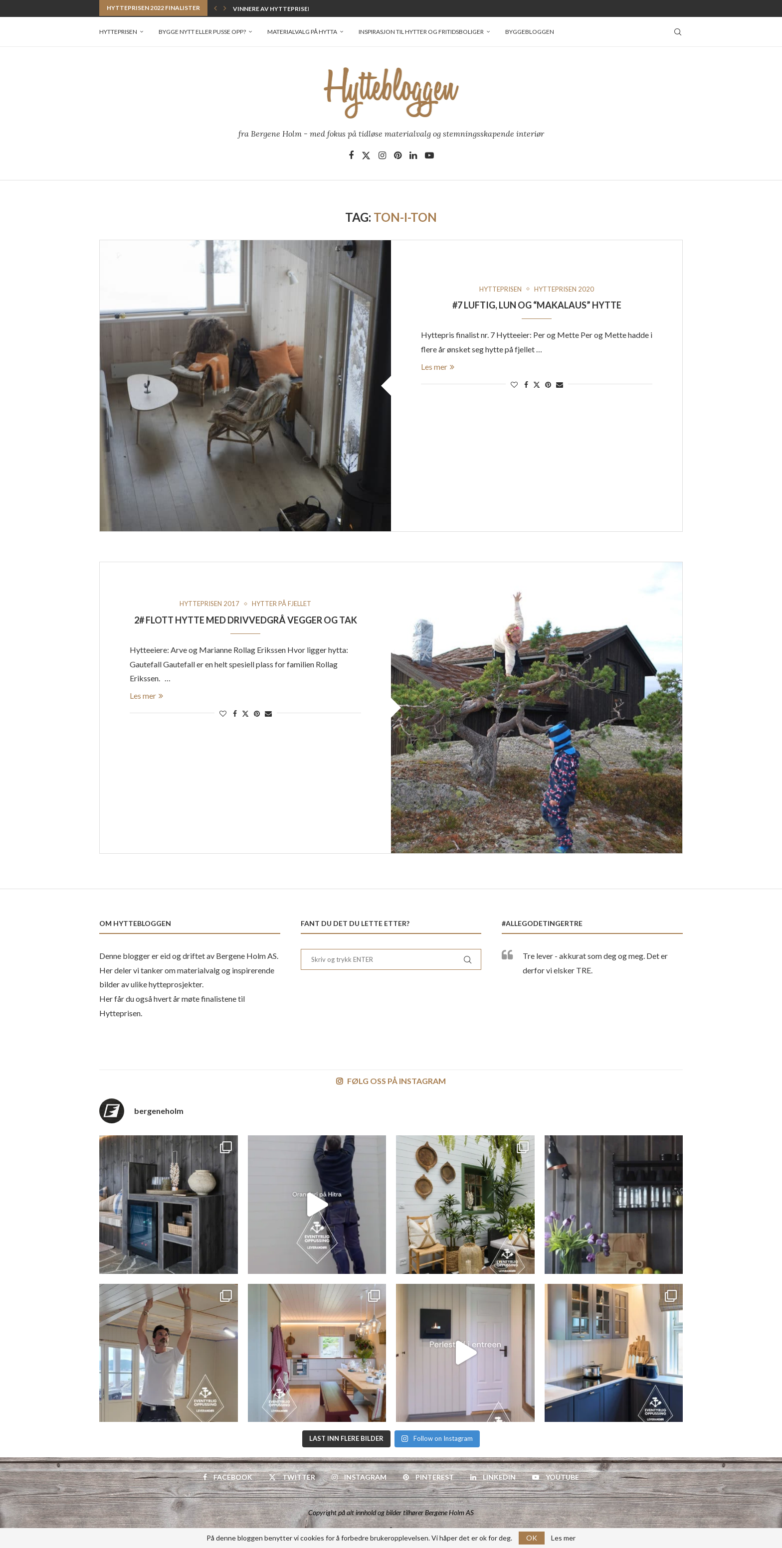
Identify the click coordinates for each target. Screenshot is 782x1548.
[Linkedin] (413, 155)
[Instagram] (382, 155)
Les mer (437, 366)
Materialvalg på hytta (302, 31)
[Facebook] (351, 155)
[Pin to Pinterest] (548, 384)
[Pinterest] (397, 155)
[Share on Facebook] (526, 384)
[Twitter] (366, 155)
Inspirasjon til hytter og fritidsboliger (421, 31)
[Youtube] (429, 155)
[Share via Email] (559, 384)
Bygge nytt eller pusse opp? (202, 31)
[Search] (678, 31)
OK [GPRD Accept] (531, 1538)
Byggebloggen (529, 31)
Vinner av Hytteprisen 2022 (278, 8)
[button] (215, 8)
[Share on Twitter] (536, 384)
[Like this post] (514, 384)
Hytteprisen (118, 31)
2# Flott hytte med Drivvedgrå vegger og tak (245, 620)
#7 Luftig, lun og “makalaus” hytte (536, 305)
